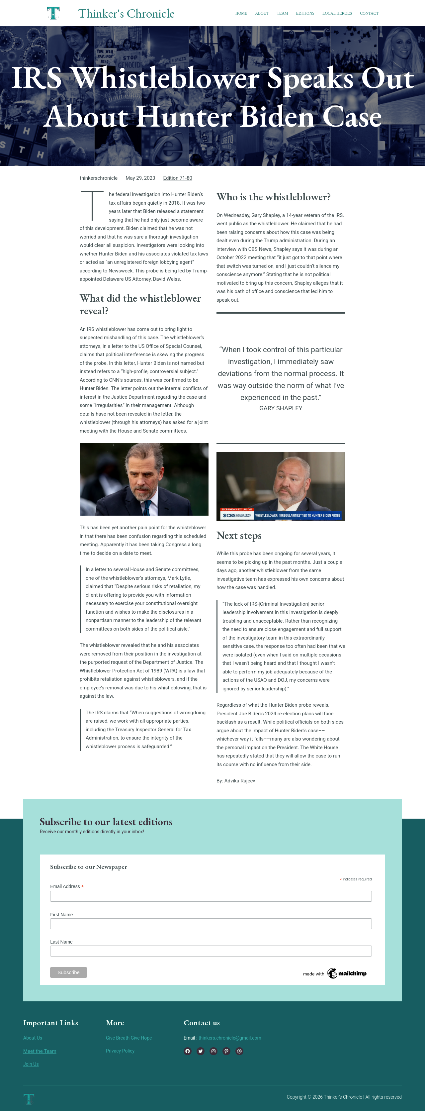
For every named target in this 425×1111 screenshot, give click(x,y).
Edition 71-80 (177, 178)
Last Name (61, 942)
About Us (32, 1038)
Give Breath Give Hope (129, 1038)
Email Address (67, 886)
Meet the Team (39, 1051)
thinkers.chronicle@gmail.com (230, 1038)
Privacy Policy (120, 1051)
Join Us (31, 1064)
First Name (61, 914)
